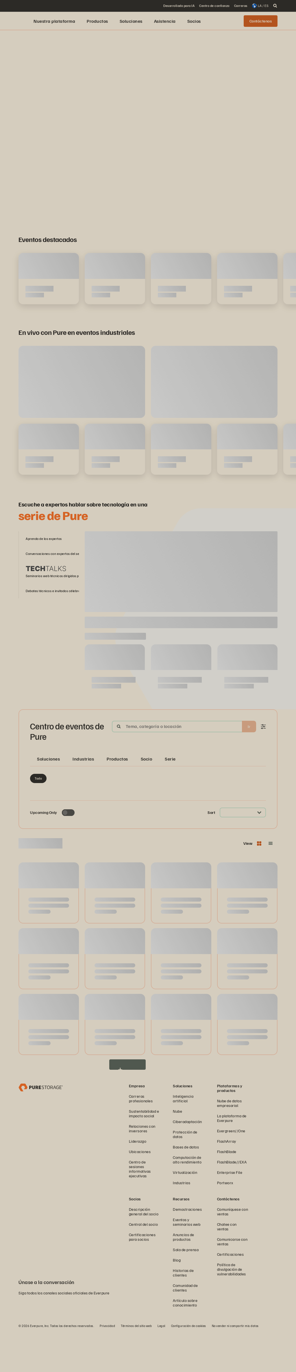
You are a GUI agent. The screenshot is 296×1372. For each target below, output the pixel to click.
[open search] (275, 5)
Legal (161, 1365)
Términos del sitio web (136, 1365)
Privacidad (107, 1365)
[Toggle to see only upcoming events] (68, 852)
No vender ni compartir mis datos (235, 1365)
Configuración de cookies (188, 1365)
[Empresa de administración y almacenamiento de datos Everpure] (40, 1126)
